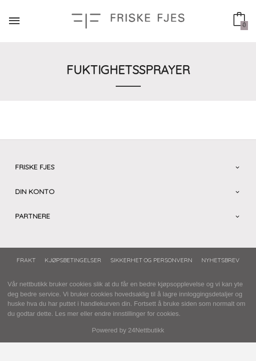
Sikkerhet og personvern (151, 260)
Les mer (67, 313)
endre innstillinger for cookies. (137, 313)
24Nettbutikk (146, 330)
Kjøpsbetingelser (73, 260)
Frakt (26, 260)
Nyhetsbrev (220, 260)
